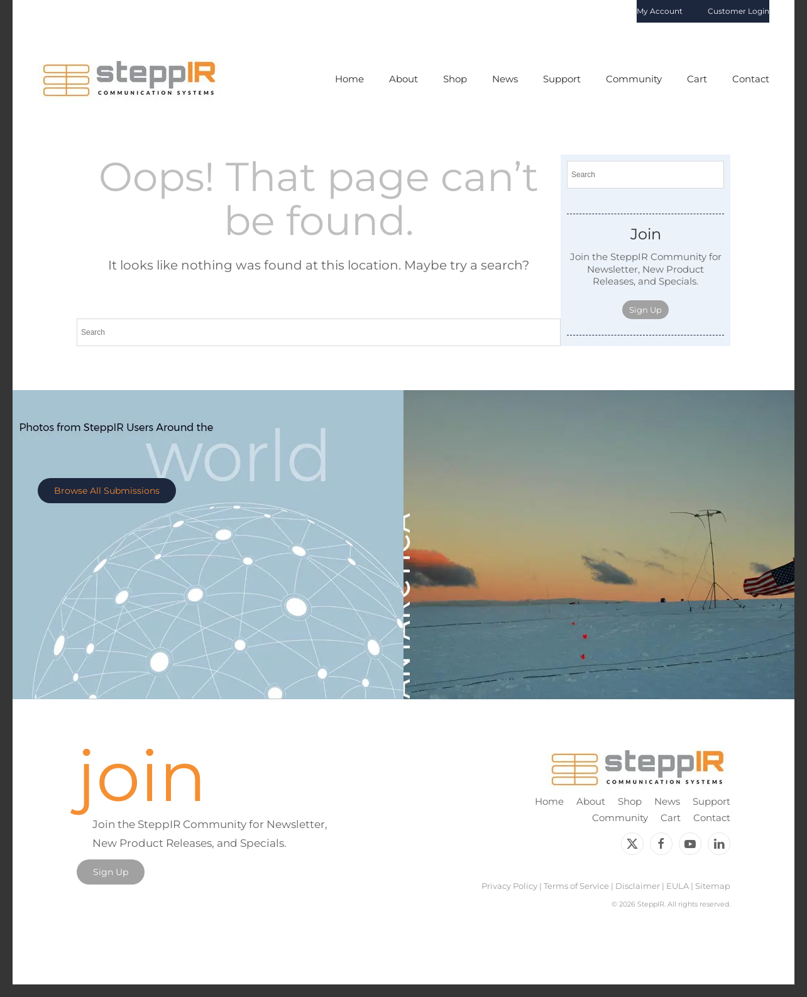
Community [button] (634, 79)
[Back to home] (130, 79)
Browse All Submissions (107, 490)
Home (349, 79)
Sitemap (712, 886)
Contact (750, 79)
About (590, 801)
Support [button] (562, 79)
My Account (660, 11)
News (505, 79)
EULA (677, 886)
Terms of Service (576, 886)
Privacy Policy (509, 886)
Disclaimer (637, 886)
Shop (630, 801)
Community (620, 818)
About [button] (403, 79)
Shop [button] (455, 79)
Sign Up (645, 310)
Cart (697, 79)
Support (711, 801)
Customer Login (738, 11)
